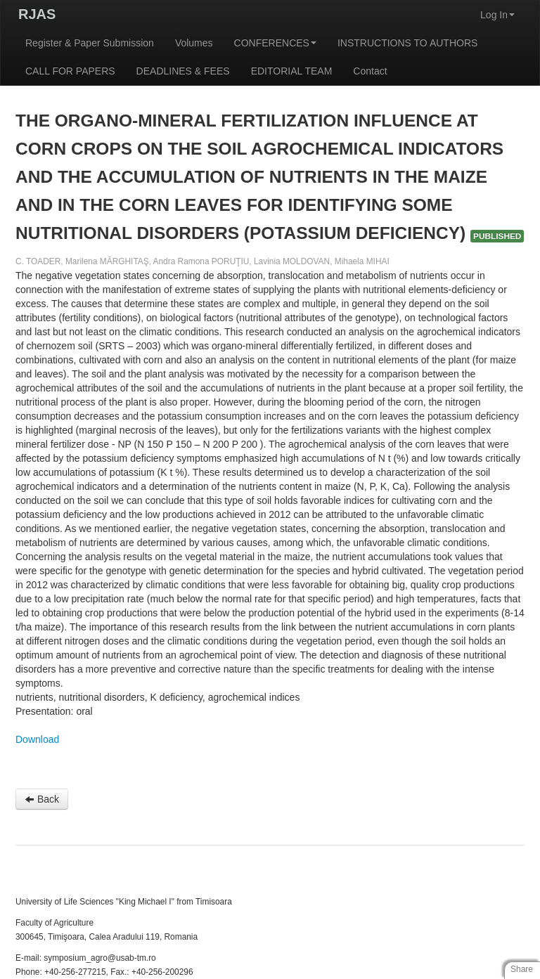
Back (42, 799)
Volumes (194, 42)
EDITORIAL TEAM (292, 71)
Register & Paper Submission (89, 42)
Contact (370, 71)
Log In (497, 14)
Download (37, 739)
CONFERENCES (275, 42)
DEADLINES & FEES (183, 71)
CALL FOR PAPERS (70, 71)
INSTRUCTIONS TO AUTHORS (407, 42)
